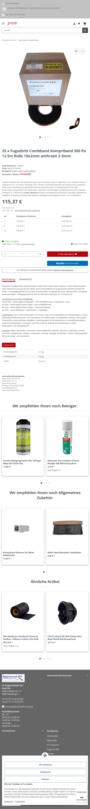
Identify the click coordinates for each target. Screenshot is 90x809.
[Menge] (23, 254)
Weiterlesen (9, 345)
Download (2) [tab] (25, 279)
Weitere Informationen (63, 270)
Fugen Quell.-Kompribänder (24, 171)
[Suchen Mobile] (42, 30)
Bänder (50, 753)
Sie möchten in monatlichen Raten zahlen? (45, 270)
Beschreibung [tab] (8, 279)
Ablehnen (45, 779)
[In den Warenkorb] (67, 254)
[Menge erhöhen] (40, 254)
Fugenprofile (53, 749)
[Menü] (85, 784)
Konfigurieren (45, 772)
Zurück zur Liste (10, 40)
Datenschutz (20, 802)
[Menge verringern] (5, 254)
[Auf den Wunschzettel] (82, 51)
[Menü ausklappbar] (3, 22)
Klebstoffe (52, 740)
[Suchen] (85, 30)
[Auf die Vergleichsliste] (76, 51)
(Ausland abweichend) (28, 244)
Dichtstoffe (52, 736)
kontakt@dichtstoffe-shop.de (19, 706)
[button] (74, 23)
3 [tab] (45, 137)
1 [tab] (40, 137)
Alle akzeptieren (45, 765)
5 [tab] (50, 137)
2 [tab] (42, 137)
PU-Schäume (53, 745)
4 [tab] (47, 137)
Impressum (8, 802)
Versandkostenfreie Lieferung (27, 210)
